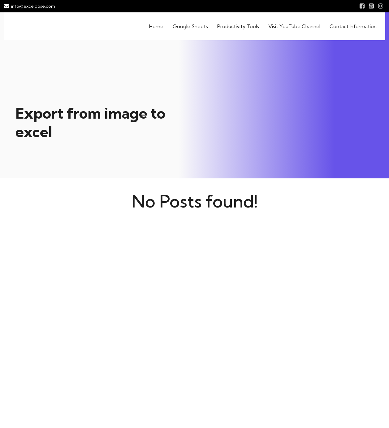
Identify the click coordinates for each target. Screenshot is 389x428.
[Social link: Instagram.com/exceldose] (380, 6)
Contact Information (353, 26)
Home (156, 26)
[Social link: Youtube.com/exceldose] (371, 6)
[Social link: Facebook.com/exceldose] (362, 6)
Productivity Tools (238, 26)
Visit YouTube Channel (294, 26)
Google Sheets (190, 26)
